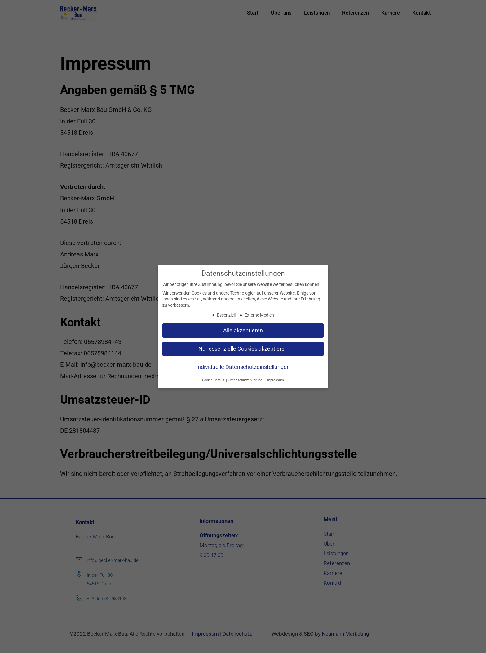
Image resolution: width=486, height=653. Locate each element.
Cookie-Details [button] (213, 380)
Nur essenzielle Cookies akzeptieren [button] (243, 348)
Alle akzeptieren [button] (243, 330)
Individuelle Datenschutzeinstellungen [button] (243, 367)
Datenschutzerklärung (245, 380)
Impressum (275, 380)
